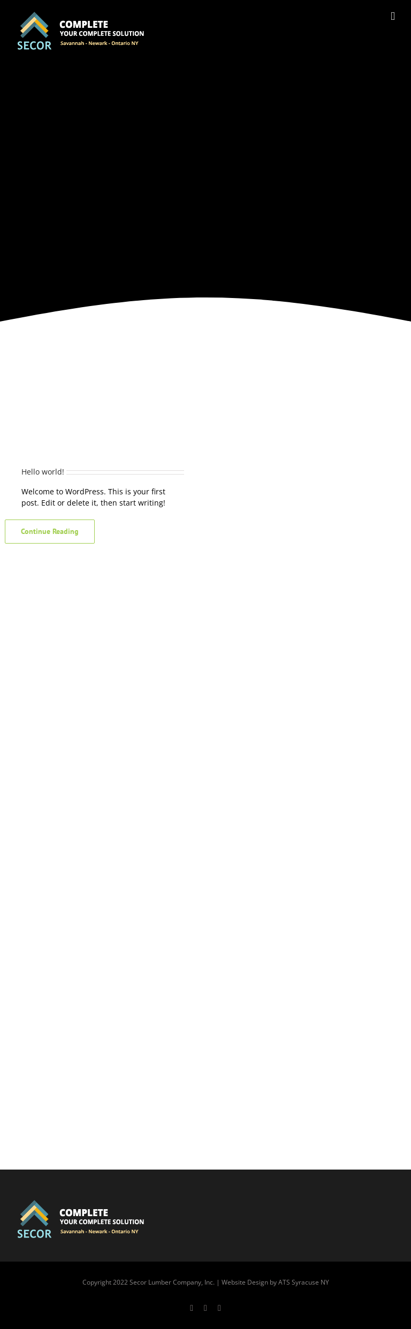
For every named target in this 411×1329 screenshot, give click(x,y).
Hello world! (42, 472)
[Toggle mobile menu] (393, 16)
